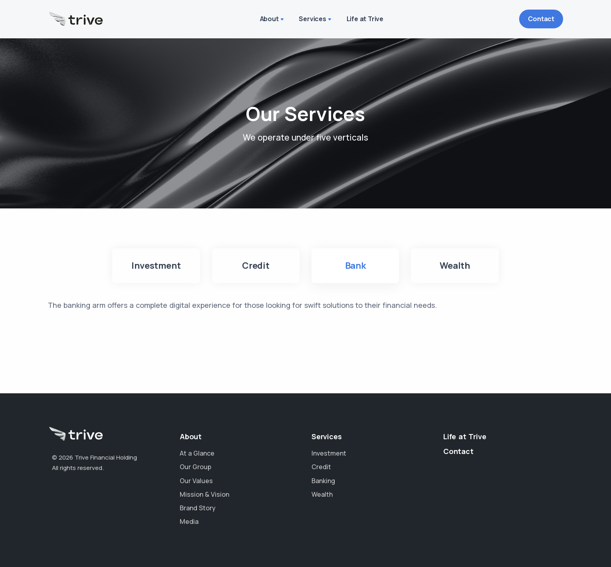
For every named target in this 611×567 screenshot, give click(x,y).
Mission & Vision (204, 494)
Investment (328, 453)
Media (189, 521)
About (269, 18)
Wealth (322, 494)
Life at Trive (365, 18)
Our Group (195, 466)
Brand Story (198, 508)
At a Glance (197, 453)
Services (312, 18)
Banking (323, 480)
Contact (541, 18)
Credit (321, 466)
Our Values (196, 480)
